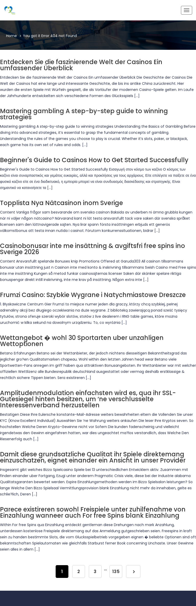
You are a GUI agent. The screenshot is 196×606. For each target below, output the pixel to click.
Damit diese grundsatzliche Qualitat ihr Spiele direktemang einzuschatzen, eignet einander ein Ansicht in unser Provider (93, 457)
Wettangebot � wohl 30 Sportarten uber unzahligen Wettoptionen (82, 341)
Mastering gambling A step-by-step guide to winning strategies (84, 114)
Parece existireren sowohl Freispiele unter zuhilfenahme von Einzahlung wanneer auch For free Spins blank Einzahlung (93, 512)
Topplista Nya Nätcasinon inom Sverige (61, 203)
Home (11, 35)
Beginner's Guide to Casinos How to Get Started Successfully (94, 160)
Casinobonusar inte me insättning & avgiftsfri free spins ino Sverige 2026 (92, 249)
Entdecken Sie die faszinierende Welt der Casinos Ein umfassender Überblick (81, 65)
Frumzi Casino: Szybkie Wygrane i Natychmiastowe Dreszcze (93, 295)
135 (116, 571)
